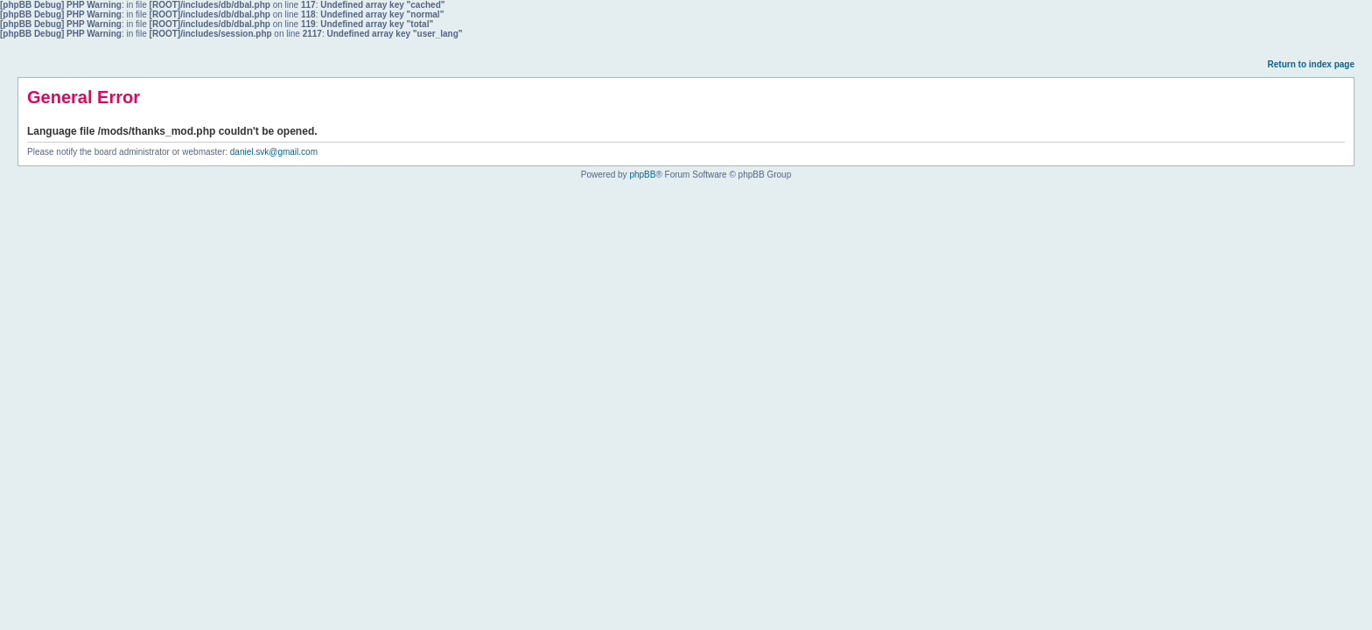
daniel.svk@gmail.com (274, 152)
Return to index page (1311, 64)
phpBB (642, 174)
